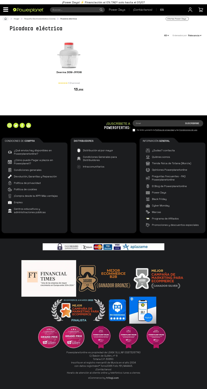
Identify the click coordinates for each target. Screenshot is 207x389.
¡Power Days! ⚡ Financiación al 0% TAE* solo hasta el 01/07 (103, 2)
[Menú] (5, 9)
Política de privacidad (164, 130)
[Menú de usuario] (190, 9)
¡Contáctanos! (142, 9)
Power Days (117, 9)
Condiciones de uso (188, 130)
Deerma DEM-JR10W (69, 72)
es (162, 9)
